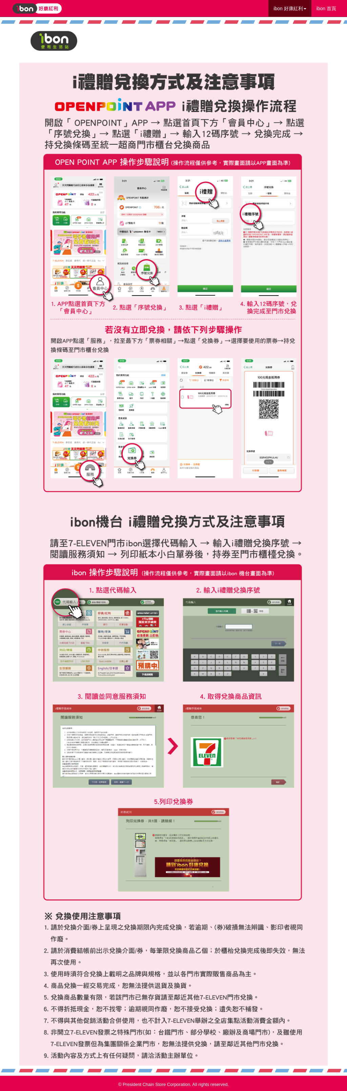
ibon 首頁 (326, 8)
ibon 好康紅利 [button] (289, 8)
